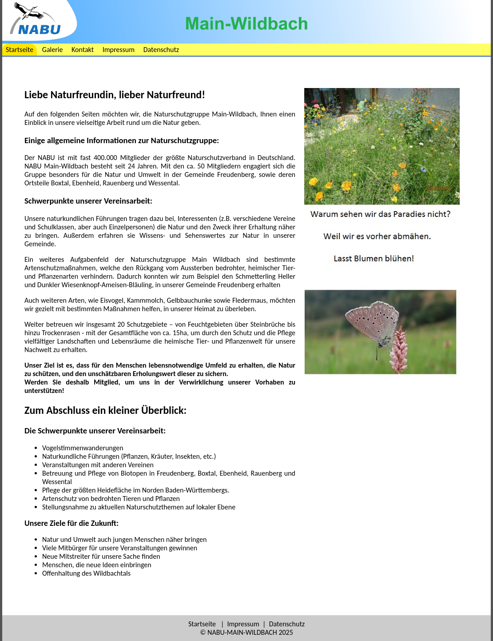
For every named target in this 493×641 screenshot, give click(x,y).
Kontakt (83, 49)
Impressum (119, 49)
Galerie (52, 49)
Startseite (19, 49)
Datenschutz (161, 49)
